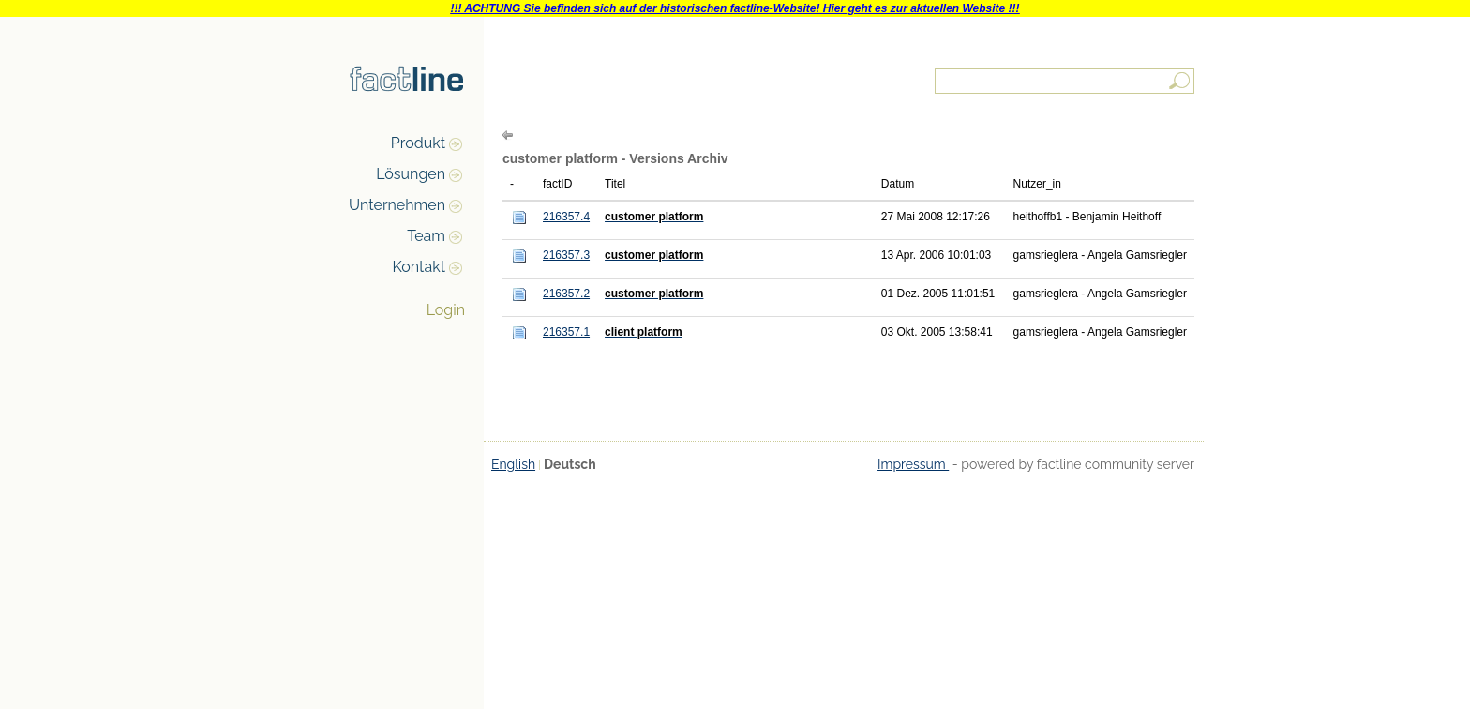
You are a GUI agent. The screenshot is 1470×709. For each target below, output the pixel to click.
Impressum (913, 464)
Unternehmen (397, 205)
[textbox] (1066, 81)
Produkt (418, 143)
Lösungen (410, 174)
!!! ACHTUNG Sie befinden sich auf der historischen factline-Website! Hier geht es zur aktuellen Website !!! (734, 8)
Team (426, 236)
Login (446, 310)
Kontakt (419, 267)
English (513, 464)
